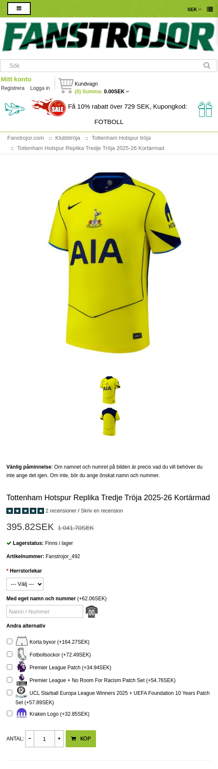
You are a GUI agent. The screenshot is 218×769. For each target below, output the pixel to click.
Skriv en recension (102, 511)
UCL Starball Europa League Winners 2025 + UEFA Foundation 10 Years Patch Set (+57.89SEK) (108, 697)
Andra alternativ (25, 626)
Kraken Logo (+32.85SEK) (48, 714)
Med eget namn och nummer (41, 599)
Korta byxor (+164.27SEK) (48, 642)
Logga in (40, 88)
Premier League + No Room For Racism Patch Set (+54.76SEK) (91, 680)
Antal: (15, 739)
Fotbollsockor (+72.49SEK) (49, 655)
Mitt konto (16, 79)
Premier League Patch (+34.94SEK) (59, 667)
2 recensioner (61, 511)
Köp (81, 738)
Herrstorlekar (26, 571)
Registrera (12, 88)
